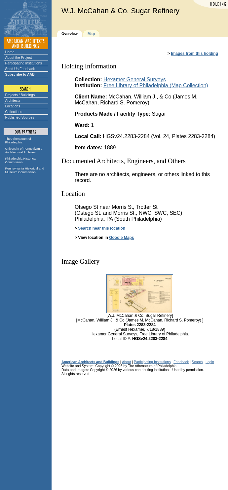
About (126, 362)
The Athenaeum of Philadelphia (18, 140)
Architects (12, 100)
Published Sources (19, 117)
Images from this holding (194, 53)
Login (210, 362)
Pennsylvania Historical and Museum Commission (24, 170)
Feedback (181, 362)
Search (197, 362)
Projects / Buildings (20, 95)
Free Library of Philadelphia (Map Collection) (155, 85)
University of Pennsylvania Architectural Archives (24, 150)
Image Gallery (80, 261)
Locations (12, 106)
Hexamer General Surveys (134, 79)
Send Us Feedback (20, 69)
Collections (13, 112)
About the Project (18, 57)
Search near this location (101, 228)
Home (10, 52)
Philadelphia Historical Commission (20, 160)
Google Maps (121, 237)
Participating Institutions (23, 63)
